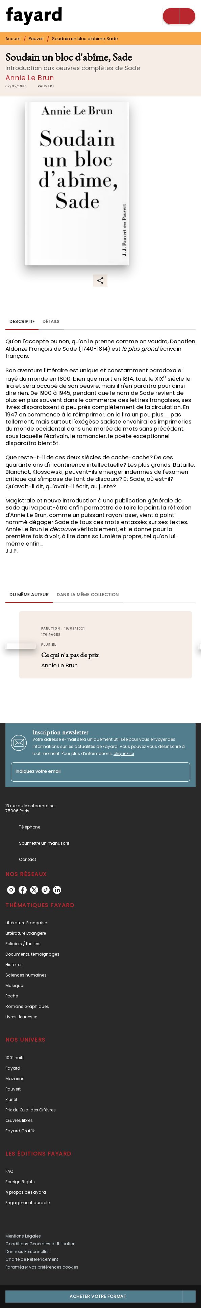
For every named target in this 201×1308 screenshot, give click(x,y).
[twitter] (34, 890)
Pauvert (36, 38)
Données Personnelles (27, 1251)
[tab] (22, 322)
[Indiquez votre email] (92, 772)
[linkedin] (57, 890)
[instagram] (11, 890)
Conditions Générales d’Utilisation (40, 1244)
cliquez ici (124, 753)
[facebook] (22, 890)
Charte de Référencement (31, 1259)
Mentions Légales (23, 1236)
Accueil (13, 38)
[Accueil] (33, 16)
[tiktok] (45, 890)
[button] (46, 87)
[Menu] (179, 16)
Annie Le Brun (29, 78)
